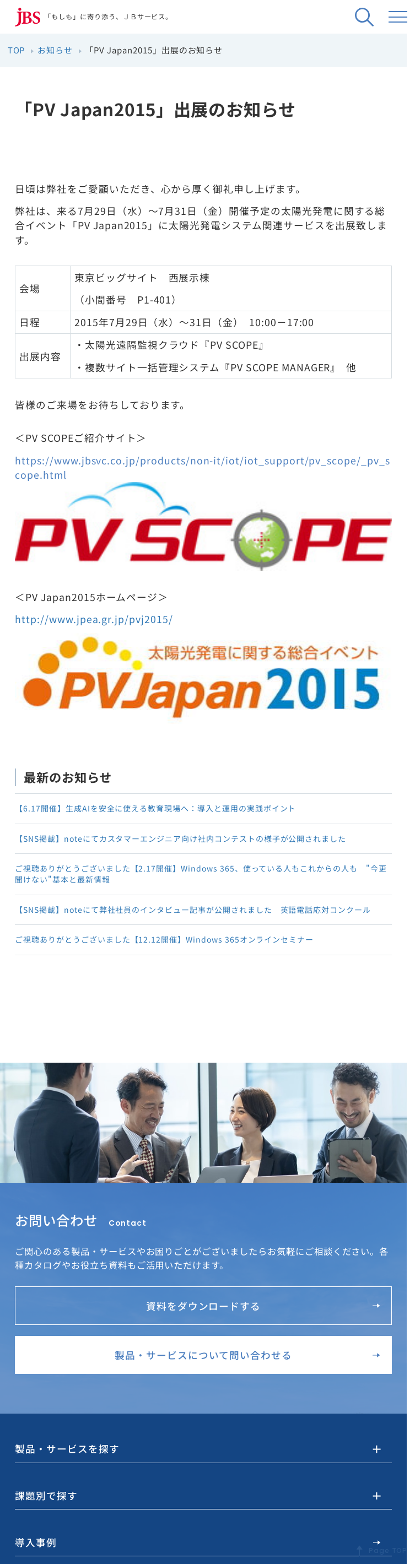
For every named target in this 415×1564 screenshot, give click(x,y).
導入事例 (197, 1542)
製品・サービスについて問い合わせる (247, 1355)
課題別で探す (44, 1495)
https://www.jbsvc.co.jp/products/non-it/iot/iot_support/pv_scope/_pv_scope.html (202, 467)
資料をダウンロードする (263, 1305)
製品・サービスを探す (64, 1449)
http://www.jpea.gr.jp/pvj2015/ (94, 619)
